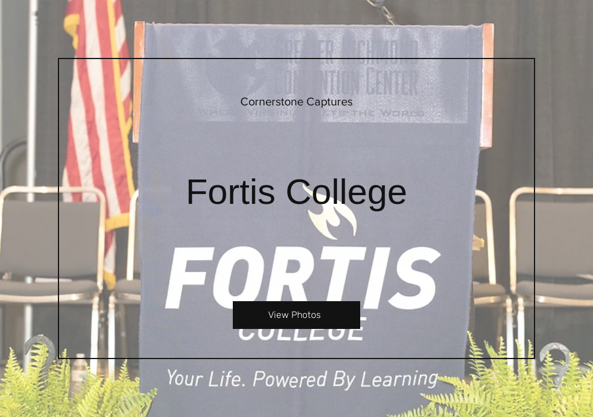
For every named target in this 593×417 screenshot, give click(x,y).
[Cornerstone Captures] (296, 101)
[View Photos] (296, 315)
